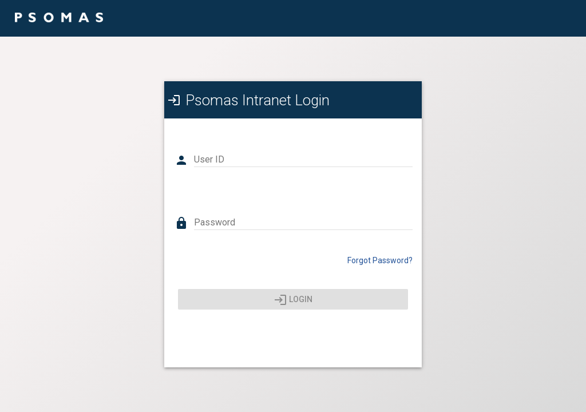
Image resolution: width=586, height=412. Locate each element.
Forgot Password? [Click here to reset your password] (380, 260)
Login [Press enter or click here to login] (293, 300)
